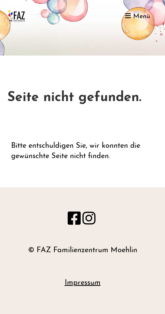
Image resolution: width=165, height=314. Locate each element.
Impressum (83, 283)
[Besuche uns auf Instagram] (88, 220)
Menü (137, 16)
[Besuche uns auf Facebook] (74, 220)
